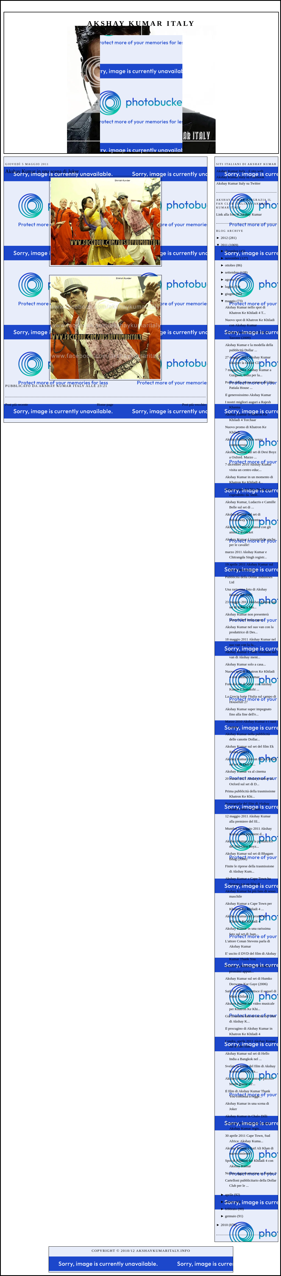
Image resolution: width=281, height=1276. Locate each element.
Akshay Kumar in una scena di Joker (42, 171)
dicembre (231, 251)
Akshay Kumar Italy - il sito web (239, 171)
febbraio (231, 1209)
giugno (230, 294)
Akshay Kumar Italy (141, 23)
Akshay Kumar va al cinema (245, 771)
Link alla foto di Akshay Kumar (239, 214)
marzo (229, 1202)
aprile (229, 1195)
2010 (224, 1225)
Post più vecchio (194, 404)
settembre (232, 272)
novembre (232, 258)
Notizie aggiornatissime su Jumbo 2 (250, 1173)
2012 (224, 238)
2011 (224, 245)
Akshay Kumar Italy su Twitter (238, 183)
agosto (229, 279)
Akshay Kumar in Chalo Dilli (246, 1116)
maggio (230, 301)
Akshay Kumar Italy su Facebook (240, 177)
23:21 (102, 386)
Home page (105, 404)
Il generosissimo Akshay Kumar (248, 395)
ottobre (230, 265)
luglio (229, 287)
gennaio (230, 1216)
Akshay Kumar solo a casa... (245, 664)
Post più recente (16, 404)
